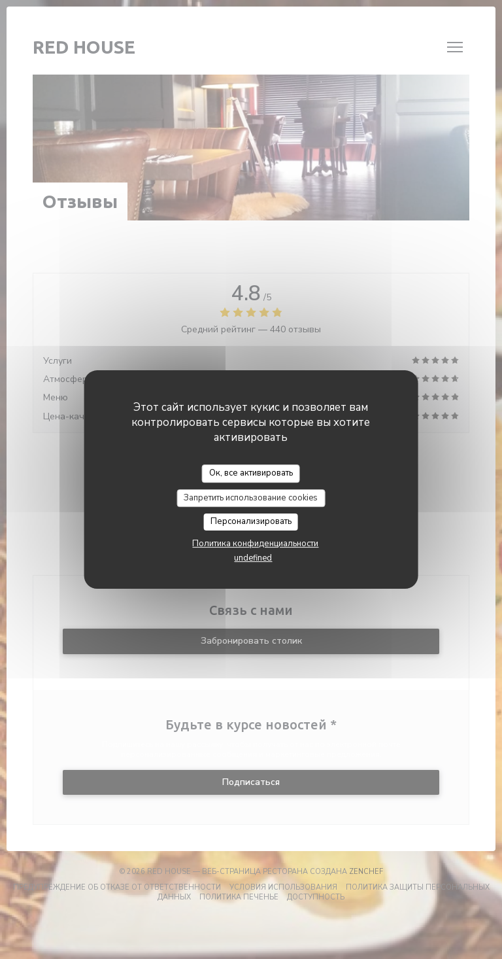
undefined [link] (253, 558)
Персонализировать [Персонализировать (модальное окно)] (251, 521)
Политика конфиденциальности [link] (255, 543)
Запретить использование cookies (251, 498)
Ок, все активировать (251, 473)
